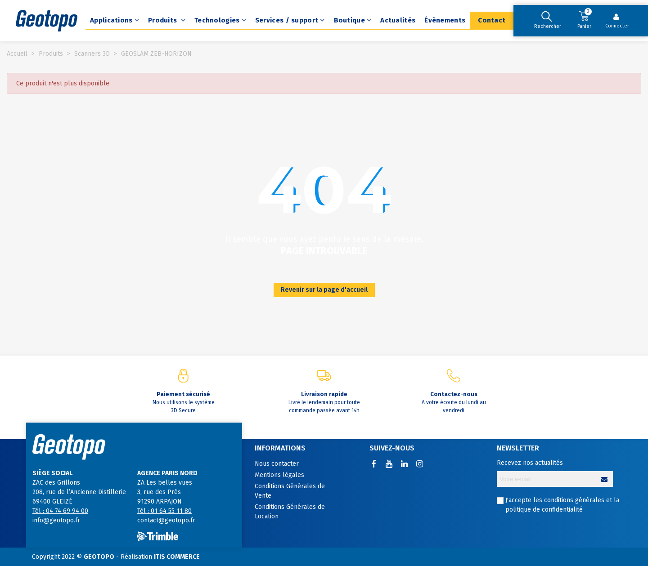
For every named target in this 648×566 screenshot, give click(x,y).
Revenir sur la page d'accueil (324, 290)
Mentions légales (279, 475)
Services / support (286, 20)
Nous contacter (277, 464)
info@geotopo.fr (56, 520)
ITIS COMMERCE (177, 557)
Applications (111, 20)
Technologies (217, 20)
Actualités (397, 20)
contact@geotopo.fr (166, 520)
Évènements (444, 20)
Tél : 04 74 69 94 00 (60, 511)
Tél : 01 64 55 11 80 (164, 511)
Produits (163, 20)
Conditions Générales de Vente (290, 490)
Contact (491, 20)
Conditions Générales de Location (290, 511)
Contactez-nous (453, 394)
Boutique (349, 20)
